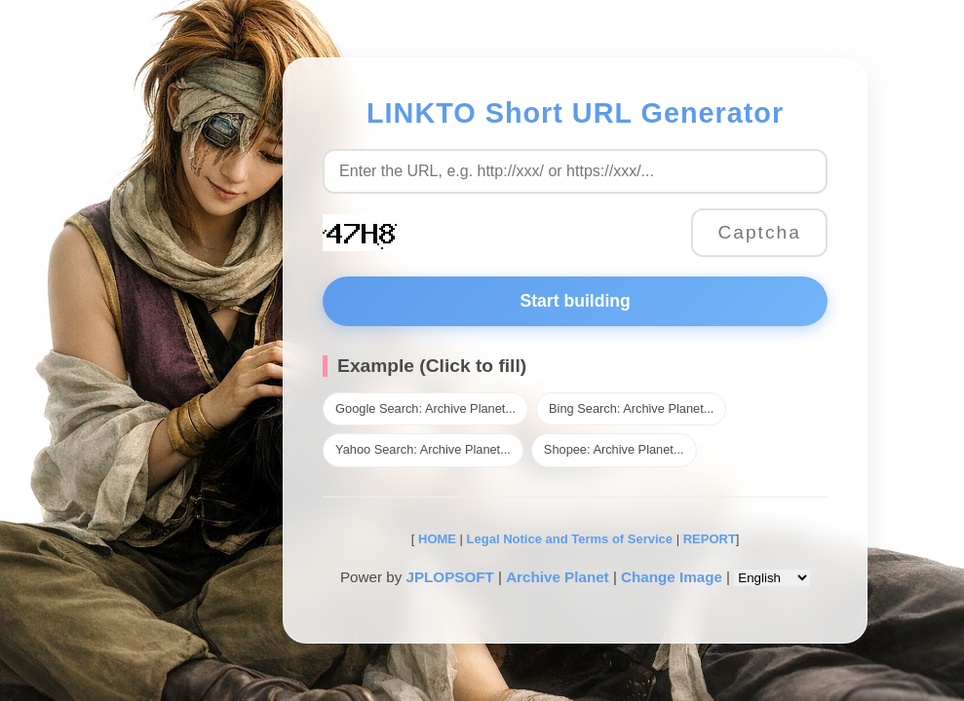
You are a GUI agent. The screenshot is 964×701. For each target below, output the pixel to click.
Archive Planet (557, 577)
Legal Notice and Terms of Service (570, 539)
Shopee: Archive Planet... (614, 449)
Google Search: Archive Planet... (425, 408)
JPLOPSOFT (449, 577)
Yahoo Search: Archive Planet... (423, 449)
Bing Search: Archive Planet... (631, 408)
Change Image (671, 577)
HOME (435, 539)
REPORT (709, 539)
